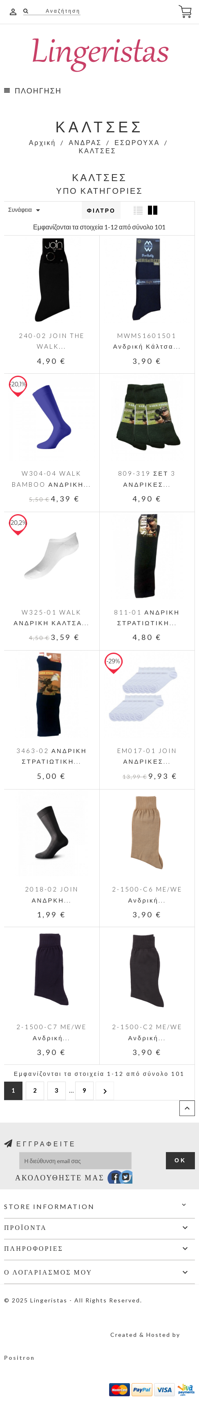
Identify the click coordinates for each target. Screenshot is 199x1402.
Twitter (121, 1179)
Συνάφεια (25, 210)
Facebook (110, 1179)
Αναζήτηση (62, 11)
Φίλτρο (101, 210)
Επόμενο (105, 1090)
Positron (19, 1357)
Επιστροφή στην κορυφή (187, 1108)
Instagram (133, 1179)
